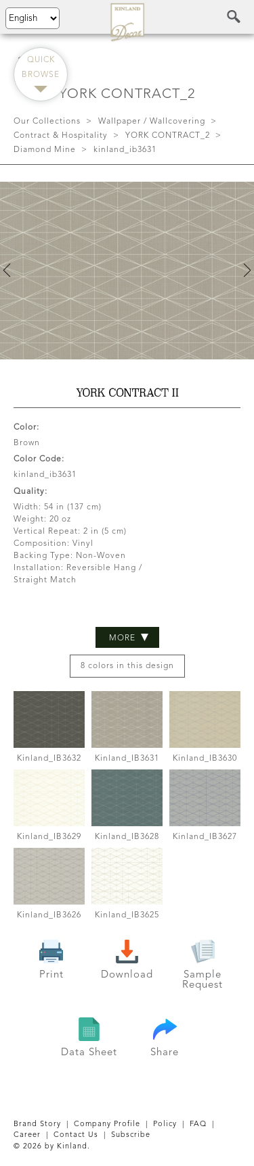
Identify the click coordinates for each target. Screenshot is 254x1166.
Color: (26, 428)
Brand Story (37, 1124)
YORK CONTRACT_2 (167, 136)
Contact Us (76, 1135)
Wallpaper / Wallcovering (151, 122)
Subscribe (130, 1135)
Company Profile (107, 1124)
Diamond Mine (45, 150)
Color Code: (39, 459)
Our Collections (47, 122)
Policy (165, 1124)
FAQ (198, 1124)
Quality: (30, 492)
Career (27, 1135)
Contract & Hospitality (61, 136)
